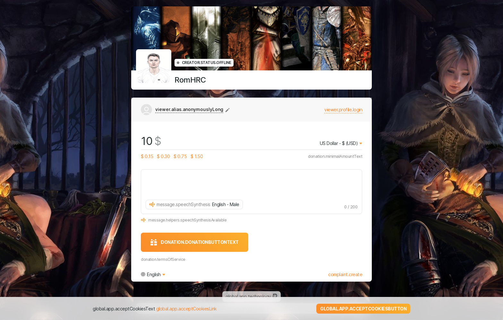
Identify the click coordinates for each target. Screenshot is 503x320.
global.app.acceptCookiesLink (186, 308)
